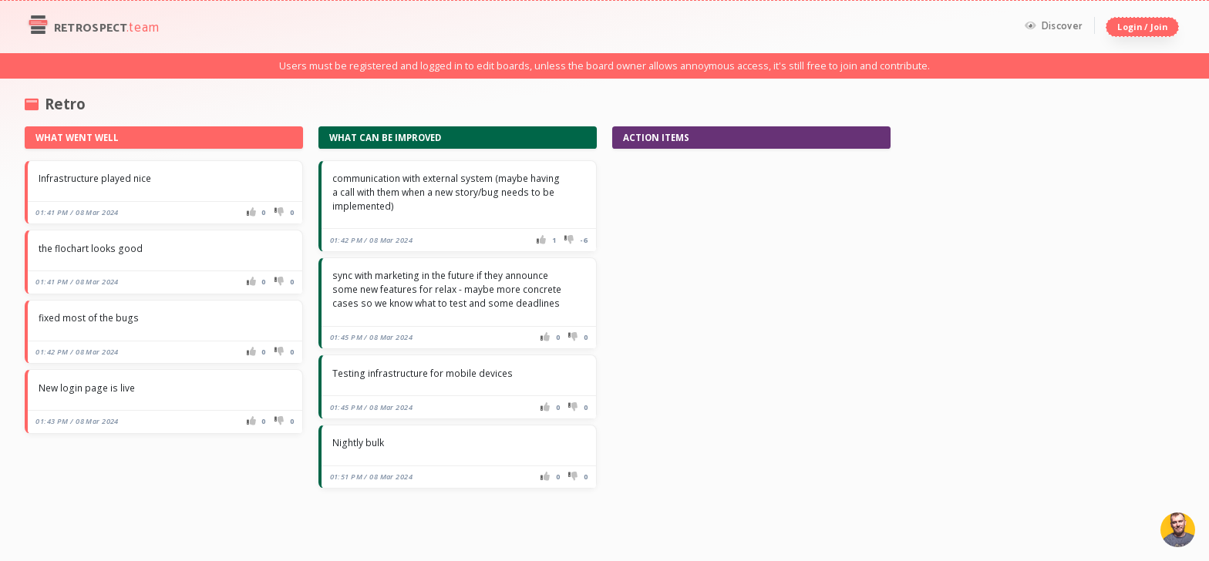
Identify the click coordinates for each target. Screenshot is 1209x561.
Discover (1054, 26)
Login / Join (1142, 26)
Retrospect (92, 27)
